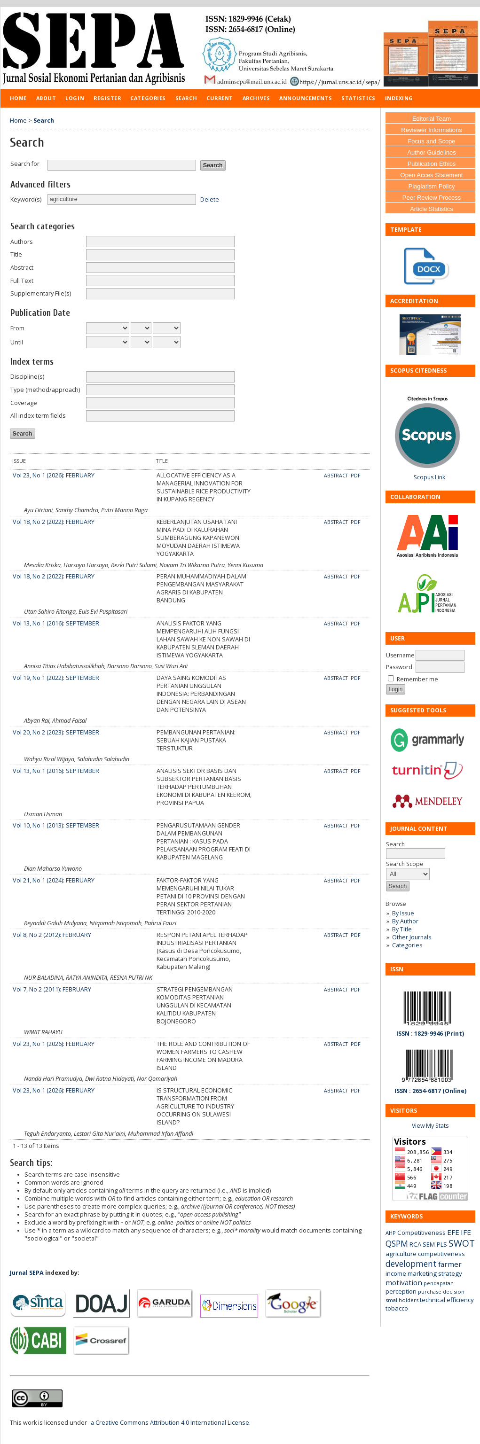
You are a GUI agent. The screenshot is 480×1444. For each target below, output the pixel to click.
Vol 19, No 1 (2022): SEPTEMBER (56, 678)
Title (16, 254)
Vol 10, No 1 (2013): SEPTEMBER (56, 825)
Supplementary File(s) (40, 293)
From (17, 328)
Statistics (358, 97)
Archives (256, 97)
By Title (402, 929)
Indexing (399, 97)
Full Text (21, 281)
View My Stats (430, 1126)
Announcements (305, 97)
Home (18, 97)
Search (186, 97)
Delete (209, 199)
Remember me (417, 679)
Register (107, 97)
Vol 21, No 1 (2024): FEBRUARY (53, 880)
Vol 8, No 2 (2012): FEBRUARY (52, 935)
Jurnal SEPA (27, 1273)
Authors (21, 242)
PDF (356, 475)
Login (74, 97)
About (46, 97)
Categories (407, 945)
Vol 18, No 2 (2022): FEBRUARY (53, 522)
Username (400, 655)
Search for (24, 164)
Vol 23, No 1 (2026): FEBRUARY (53, 475)
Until (16, 342)
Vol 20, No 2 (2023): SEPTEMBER (56, 732)
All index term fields (38, 416)
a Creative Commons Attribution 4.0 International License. (171, 1423)
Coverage (23, 403)
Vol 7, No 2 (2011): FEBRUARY (52, 989)
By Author (405, 921)
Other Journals (411, 937)
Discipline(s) (27, 377)
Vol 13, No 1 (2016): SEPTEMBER (56, 623)
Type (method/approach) (45, 390)
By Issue (403, 913)
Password (399, 667)
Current (219, 97)
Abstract (21, 268)
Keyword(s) (25, 199)
